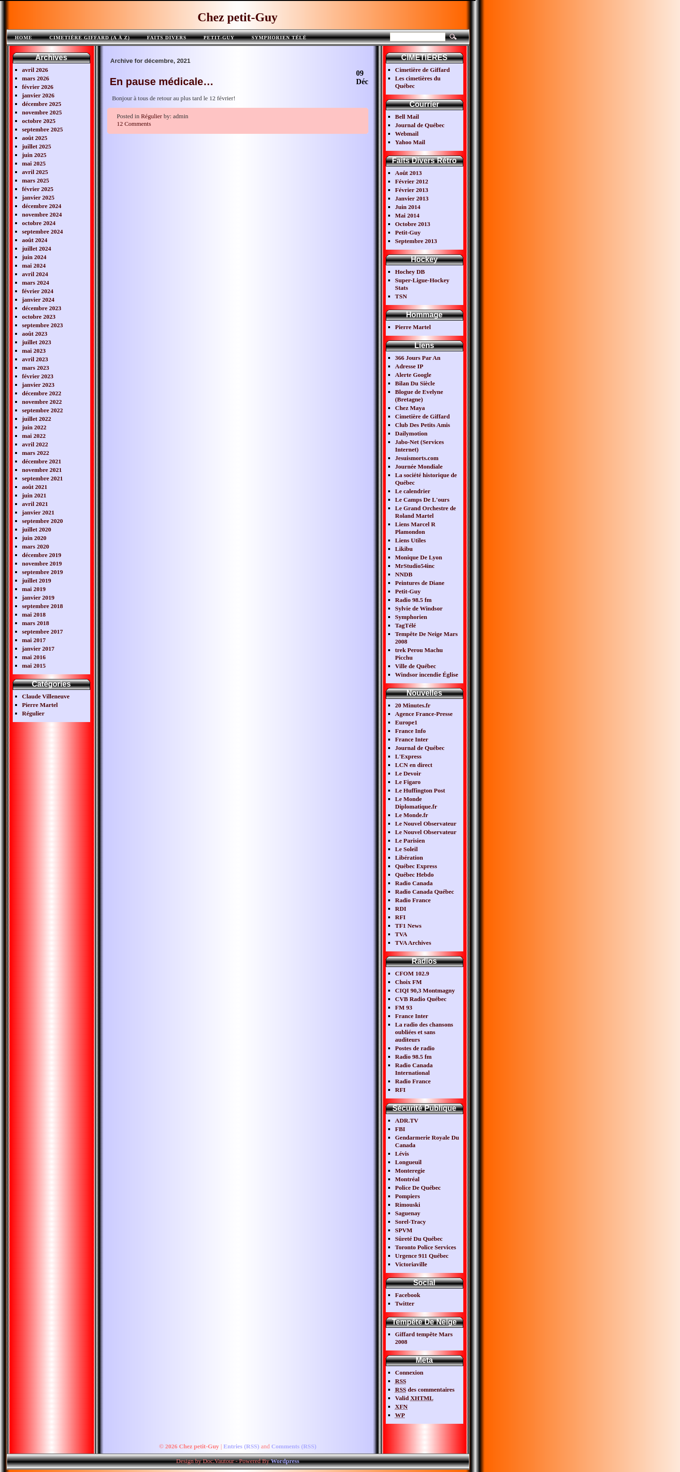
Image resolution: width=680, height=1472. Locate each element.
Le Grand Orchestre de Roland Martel (425, 512)
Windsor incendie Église (427, 674)
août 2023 (35, 333)
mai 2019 (34, 588)
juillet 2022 (36, 418)
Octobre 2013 (413, 223)
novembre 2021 (42, 469)
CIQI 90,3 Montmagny (425, 990)
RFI (400, 917)
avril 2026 (35, 69)
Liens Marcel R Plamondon (415, 528)
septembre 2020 (42, 520)
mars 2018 (35, 623)
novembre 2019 (42, 563)
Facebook (407, 1294)
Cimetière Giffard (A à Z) (89, 37)
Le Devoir (408, 773)
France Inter (411, 739)
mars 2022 (35, 452)
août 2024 (35, 240)
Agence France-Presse (424, 713)
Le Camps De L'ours (422, 499)
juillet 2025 (36, 146)
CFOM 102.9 (412, 973)
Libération (409, 857)
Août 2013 (408, 172)
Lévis (402, 1153)
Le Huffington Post (420, 790)
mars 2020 (35, 546)
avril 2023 (35, 359)
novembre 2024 (42, 214)
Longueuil (408, 1162)
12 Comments (134, 123)
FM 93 (403, 1007)
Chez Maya (410, 407)
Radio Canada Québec (424, 891)
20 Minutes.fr (413, 705)
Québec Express (416, 866)
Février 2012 (411, 181)
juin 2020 (34, 537)
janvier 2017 (38, 648)
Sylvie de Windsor (419, 608)
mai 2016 (34, 657)
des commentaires (425, 1389)
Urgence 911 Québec (422, 1255)
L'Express (408, 756)
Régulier (33, 713)
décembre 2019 (41, 554)
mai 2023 (34, 350)
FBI (400, 1128)
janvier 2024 (38, 299)
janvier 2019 (38, 597)
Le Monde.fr (411, 815)
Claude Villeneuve (46, 696)
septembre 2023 (42, 325)
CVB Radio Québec (421, 998)
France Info (410, 730)
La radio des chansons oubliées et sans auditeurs (424, 1032)
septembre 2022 (42, 410)
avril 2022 (35, 444)
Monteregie (410, 1170)
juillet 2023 (36, 342)
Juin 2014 (408, 206)
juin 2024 (34, 257)
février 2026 (38, 86)
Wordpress (285, 1460)
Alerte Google (413, 374)
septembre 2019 (42, 571)
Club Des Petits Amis (422, 424)
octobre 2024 (39, 222)
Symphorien (411, 616)
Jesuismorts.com (417, 458)
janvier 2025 (38, 197)
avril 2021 (35, 503)
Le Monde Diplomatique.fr (416, 802)
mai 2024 (34, 265)
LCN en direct (414, 764)
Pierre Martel (40, 704)
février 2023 (38, 376)
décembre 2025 (41, 103)
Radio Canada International (414, 1069)
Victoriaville (411, 1264)
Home (24, 37)
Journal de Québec (420, 125)
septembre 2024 (42, 231)
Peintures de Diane (419, 582)
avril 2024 (35, 274)
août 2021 (35, 486)
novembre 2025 (42, 112)
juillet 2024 (36, 248)
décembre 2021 (41, 461)
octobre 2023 (39, 316)
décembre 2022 (41, 393)
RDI (401, 908)
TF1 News (408, 925)
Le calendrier (413, 491)
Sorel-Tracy (410, 1221)
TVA (401, 934)
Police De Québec (418, 1187)
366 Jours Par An (418, 357)
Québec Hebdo (414, 874)
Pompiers (407, 1196)
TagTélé (405, 625)
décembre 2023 (41, 308)
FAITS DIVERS (167, 37)
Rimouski (407, 1204)
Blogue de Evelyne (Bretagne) (419, 395)
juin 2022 (34, 427)
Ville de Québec (415, 666)
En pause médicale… (161, 81)
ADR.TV (406, 1120)
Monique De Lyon (418, 557)
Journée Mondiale (419, 466)
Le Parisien (410, 840)
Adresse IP (409, 366)
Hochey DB (410, 271)
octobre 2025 (39, 120)
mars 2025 (35, 180)
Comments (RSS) (293, 1446)
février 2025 (38, 188)
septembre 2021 (42, 478)
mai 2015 (34, 665)
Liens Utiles (410, 540)
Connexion (409, 1372)
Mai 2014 (407, 215)
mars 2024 (35, 282)
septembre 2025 (42, 129)
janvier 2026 (38, 95)
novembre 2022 (42, 401)
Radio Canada (414, 883)
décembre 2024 (41, 205)
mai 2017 (34, 640)
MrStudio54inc (415, 565)
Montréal (407, 1179)
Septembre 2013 (416, 240)
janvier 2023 (38, 384)
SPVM (404, 1230)
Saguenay (407, 1213)
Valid (414, 1398)
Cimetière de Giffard (422, 69)
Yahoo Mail (410, 142)
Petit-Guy (219, 37)
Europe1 (406, 722)
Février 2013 (411, 189)
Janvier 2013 (412, 198)
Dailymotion (411, 433)
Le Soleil (406, 849)
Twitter (405, 1303)
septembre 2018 (42, 606)
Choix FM (408, 981)
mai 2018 (34, 614)
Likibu (404, 548)
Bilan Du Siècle (415, 383)
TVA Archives (413, 942)
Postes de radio (415, 1048)
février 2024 (38, 291)
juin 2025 (34, 154)
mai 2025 (34, 163)
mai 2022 (34, 435)
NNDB (404, 574)
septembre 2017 (42, 631)
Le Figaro (408, 781)
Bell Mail (407, 116)
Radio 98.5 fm (413, 599)
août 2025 (35, 137)
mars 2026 (35, 78)
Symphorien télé (279, 37)
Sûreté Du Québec (419, 1238)
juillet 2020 (36, 529)
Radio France (413, 900)
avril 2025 (35, 171)
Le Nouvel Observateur (426, 823)
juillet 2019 (36, 580)
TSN (401, 296)
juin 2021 (34, 495)
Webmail (407, 133)
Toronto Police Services (425, 1247)
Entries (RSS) (241, 1446)
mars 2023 (35, 367)
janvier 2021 (38, 512)
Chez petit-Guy (237, 17)
